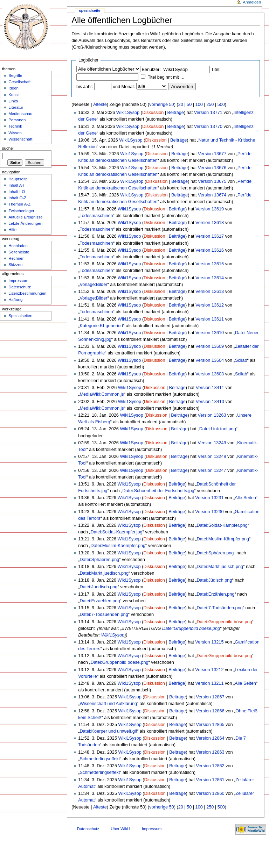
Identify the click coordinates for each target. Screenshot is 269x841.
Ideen (13, 88)
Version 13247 (212, 470)
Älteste (100, 104)
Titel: (216, 69)
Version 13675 (212, 181)
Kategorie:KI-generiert (101, 325)
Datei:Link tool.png (217, 428)
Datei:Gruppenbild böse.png (224, 621)
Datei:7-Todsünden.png (220, 607)
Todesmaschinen (96, 215)
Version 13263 (212, 415)
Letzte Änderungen (25, 223)
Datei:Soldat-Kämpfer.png (222, 525)
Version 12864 (210, 738)
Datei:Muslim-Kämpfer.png (223, 539)
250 (210, 104)
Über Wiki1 (120, 829)
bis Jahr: (84, 86)
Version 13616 (209, 250)
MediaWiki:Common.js (102, 394)
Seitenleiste (18, 252)
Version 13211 (209, 683)
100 (199, 104)
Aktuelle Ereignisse (25, 217)
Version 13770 (208, 126)
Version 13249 (212, 442)
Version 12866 (210, 711)
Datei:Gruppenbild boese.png (191, 628)
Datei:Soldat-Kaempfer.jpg (117, 532)
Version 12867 (210, 697)
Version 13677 (212, 153)
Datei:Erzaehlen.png (100, 600)
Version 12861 (210, 779)
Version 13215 (209, 642)
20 (180, 104)
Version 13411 (210, 387)
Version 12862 (210, 765)
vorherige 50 (161, 104)
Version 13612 (209, 305)
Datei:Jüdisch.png (214, 580)
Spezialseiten (20, 316)
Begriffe (15, 75)
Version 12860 (210, 793)
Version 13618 (209, 222)
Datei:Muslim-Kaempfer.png (118, 545)
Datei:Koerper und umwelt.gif (108, 731)
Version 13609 (209, 346)
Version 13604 (209, 360)
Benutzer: (151, 69)
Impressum (18, 281)
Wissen (15, 133)
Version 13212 (209, 669)
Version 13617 (209, 236)
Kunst (13, 95)
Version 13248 (212, 456)
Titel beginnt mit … (166, 77)
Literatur (15, 107)
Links (13, 101)
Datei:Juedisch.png (98, 586)
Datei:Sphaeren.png (99, 559)
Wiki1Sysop (127, 112)
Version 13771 (208, 112)
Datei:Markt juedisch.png (104, 573)
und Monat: (124, 86)
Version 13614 (209, 277)
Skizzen (15, 265)
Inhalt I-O (16, 191)
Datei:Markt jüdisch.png (220, 566)
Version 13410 (210, 401)
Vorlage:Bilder (93, 284)
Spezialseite (90, 10)
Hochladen (18, 246)
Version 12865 (210, 724)
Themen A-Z (19, 204)
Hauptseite (18, 179)
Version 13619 (209, 209)
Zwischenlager (21, 211)
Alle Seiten (245, 497)
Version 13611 (209, 319)
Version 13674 (212, 195)
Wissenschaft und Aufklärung (108, 703)
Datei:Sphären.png (215, 553)
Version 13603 (209, 374)
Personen (17, 120)
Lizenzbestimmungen (27, 293)
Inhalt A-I (16, 185)
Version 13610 (209, 332)
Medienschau (20, 114)
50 (189, 104)
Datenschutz (19, 287)
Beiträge (175, 112)
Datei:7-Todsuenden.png (104, 614)
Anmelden (252, 2)
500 (221, 104)
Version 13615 (209, 263)
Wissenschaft (20, 139)
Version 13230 (209, 511)
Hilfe (12, 230)
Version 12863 (210, 752)
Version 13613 (209, 291)
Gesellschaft (19, 82)
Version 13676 (212, 167)
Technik (15, 126)
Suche (7, 148)
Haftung (15, 299)
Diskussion (153, 112)
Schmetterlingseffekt (100, 758)
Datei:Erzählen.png (216, 594)
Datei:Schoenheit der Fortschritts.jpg (158, 490)
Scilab (241, 360)
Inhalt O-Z (17, 198)
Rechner (15, 258)
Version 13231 (209, 497)
